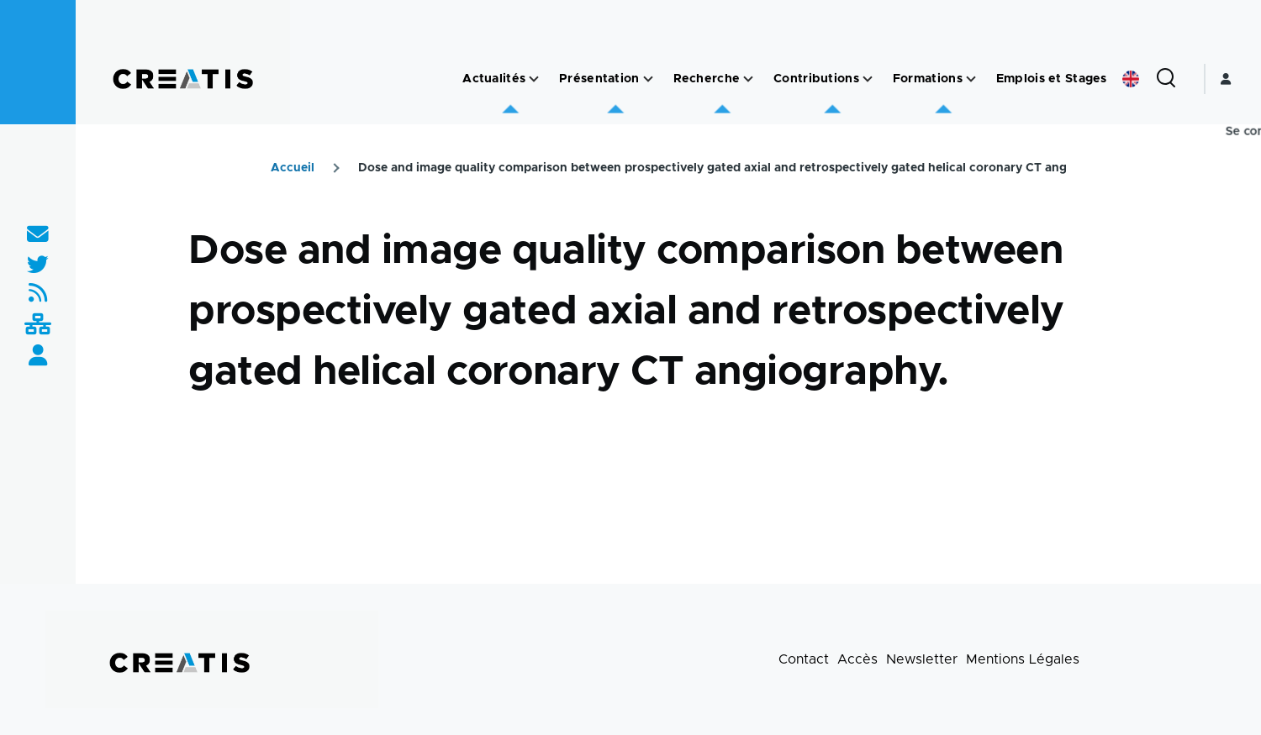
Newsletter (922, 659)
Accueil (292, 168)
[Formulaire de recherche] (1166, 79)
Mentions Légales (1022, 659)
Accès (857, 659)
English (1130, 79)
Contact (803, 659)
